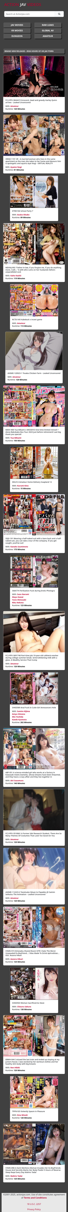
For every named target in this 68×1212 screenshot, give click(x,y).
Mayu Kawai (17, 597)
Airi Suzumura (16, 780)
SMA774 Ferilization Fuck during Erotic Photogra (33, 590)
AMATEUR (48, 36)
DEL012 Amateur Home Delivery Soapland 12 (32, 482)
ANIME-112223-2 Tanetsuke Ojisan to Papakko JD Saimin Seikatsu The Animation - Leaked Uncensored (30, 893)
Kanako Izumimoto (19, 546)
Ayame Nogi (16, 167)
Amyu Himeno (18, 714)
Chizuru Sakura (24, 1006)
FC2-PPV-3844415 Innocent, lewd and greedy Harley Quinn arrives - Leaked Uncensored (31, 101)
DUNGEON (17, 36)
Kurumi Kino (23, 485)
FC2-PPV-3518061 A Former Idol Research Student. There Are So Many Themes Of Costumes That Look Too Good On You (33, 834)
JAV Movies (17, 25)
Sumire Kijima (23, 711)
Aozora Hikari (16, 959)
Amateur (14, 106)
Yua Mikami (15, 438)
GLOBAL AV (48, 30)
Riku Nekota (18, 602)
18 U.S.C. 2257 (34, 1204)
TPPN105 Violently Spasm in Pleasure (28, 1111)
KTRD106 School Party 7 (22, 211)
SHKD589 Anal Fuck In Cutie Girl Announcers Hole (34, 707)
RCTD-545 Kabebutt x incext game (27, 319)
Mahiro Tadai (16, 1176)
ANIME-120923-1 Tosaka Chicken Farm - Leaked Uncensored (34, 373)
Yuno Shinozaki (19, 600)
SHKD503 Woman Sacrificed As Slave (28, 1003)
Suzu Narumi (23, 594)
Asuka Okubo (23, 214)
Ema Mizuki (22, 1115)
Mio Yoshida (17, 717)
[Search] (29, 14)
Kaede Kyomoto (19, 719)
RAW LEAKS (48, 25)
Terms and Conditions (35, 1197)
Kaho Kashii (15, 275)
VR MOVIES (17, 30)
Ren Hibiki (15, 1067)
